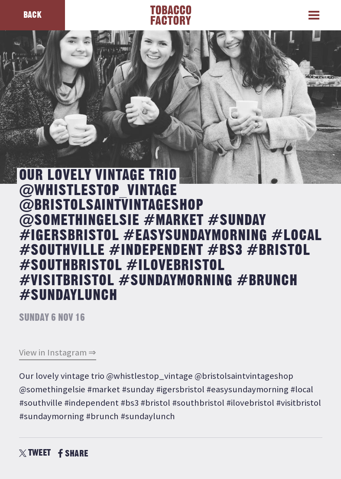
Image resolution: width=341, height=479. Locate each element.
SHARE (73, 453)
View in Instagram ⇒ (57, 352)
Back (32, 15)
